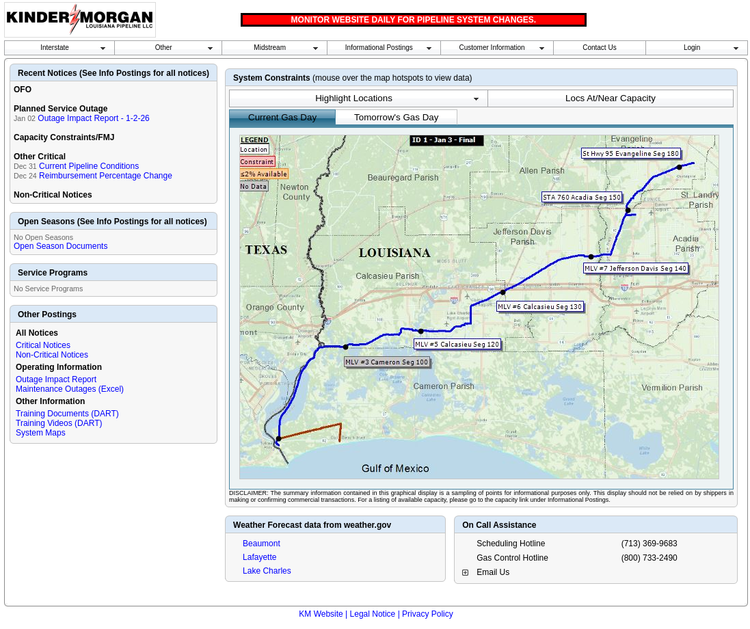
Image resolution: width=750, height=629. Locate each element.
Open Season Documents (60, 246)
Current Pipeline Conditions (89, 166)
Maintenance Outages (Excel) (70, 389)
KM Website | (323, 614)
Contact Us (599, 47)
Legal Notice (373, 614)
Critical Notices (43, 345)
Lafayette (259, 557)
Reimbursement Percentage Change (105, 175)
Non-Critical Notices (52, 355)
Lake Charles (267, 571)
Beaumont (261, 543)
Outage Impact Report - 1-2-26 (93, 118)
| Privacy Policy (425, 614)
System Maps (41, 433)
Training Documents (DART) (67, 413)
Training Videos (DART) (59, 423)
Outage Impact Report (56, 379)
